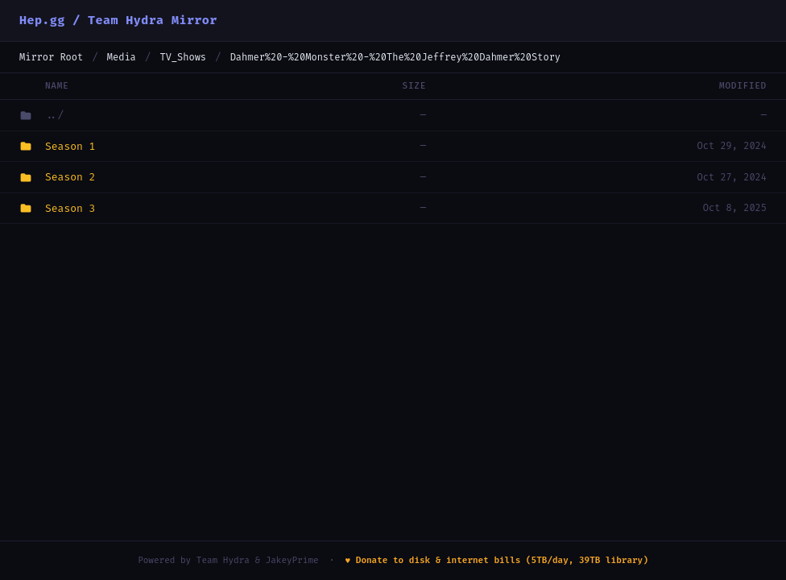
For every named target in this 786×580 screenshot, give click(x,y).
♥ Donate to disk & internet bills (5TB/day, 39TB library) (496, 560)
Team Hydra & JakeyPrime (257, 560)
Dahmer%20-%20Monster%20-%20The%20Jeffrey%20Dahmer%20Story (395, 57)
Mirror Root (51, 57)
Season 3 (70, 208)
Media (121, 57)
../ (54, 115)
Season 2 (70, 177)
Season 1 (70, 146)
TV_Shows (182, 57)
